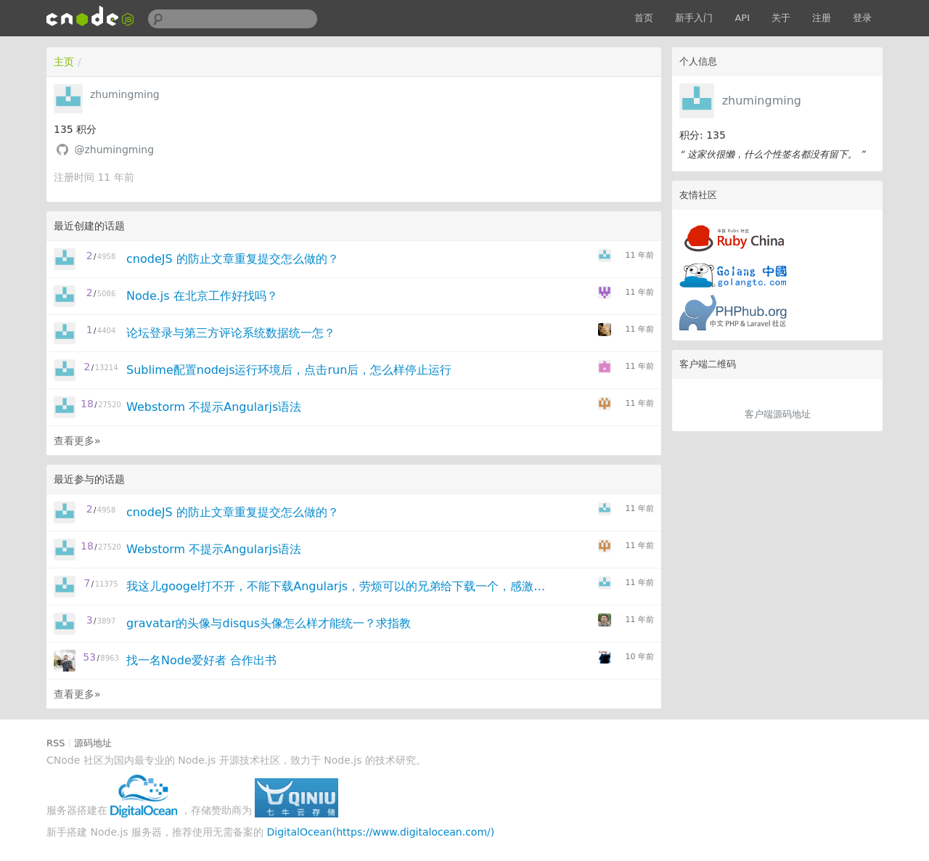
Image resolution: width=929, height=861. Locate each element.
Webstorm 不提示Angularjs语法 (213, 407)
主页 (64, 62)
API (742, 17)
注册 (821, 17)
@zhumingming (114, 149)
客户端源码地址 (778, 414)
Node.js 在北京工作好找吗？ (202, 296)
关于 (781, 17)
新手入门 (694, 17)
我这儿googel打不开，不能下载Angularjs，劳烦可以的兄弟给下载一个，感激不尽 (336, 586)
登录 (862, 17)
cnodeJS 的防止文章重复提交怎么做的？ (232, 259)
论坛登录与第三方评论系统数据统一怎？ (230, 333)
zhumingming (761, 100)
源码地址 (93, 743)
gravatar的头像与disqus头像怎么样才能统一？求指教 (268, 623)
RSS (55, 743)
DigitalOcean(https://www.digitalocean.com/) (381, 832)
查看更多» (77, 440)
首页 (643, 17)
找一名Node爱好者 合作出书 (201, 660)
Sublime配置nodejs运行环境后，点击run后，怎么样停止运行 (288, 370)
